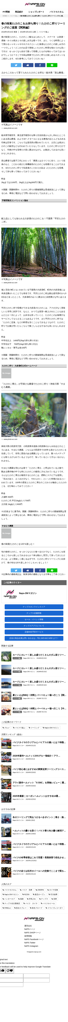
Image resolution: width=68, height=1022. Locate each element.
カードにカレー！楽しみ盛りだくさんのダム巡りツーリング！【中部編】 (39, 668)
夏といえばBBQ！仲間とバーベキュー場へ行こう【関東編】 (39, 695)
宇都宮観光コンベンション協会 (15, 200)
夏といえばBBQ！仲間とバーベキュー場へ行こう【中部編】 (39, 708)
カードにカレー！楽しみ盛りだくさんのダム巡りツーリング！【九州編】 (39, 655)
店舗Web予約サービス (34, 632)
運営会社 (28, 926)
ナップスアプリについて (34, 626)
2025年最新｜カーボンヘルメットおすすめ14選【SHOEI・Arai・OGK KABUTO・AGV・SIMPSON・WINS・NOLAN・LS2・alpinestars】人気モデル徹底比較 (39, 796)
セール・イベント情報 (34, 619)
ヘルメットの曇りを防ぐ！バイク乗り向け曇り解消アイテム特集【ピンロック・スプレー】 (39, 831)
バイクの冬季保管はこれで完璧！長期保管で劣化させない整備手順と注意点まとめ (39, 857)
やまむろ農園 (7, 526)
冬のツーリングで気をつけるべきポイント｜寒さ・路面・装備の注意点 (38, 817)
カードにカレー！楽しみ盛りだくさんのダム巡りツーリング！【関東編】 (39, 682)
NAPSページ (29, 929)
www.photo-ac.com (10, 128)
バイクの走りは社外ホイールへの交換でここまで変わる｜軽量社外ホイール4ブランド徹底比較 (39, 871)
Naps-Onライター (18, 745)
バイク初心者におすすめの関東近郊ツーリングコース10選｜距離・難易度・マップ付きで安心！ (39, 769)
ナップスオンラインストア (34, 607)
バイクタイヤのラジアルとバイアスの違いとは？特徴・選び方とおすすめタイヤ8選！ (39, 742)
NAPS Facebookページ (34, 939)
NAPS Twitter (29, 943)
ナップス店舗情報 (33, 613)
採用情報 (28, 936)
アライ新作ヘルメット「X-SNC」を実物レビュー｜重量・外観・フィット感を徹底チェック (38, 782)
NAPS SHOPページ (32, 933)
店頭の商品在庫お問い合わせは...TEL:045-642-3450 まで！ (34, 638)
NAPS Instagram (31, 946)
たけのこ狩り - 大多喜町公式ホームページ (19, 366)
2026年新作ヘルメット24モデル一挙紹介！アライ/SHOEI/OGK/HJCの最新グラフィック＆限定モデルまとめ (39, 756)
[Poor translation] (9, 971)
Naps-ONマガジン (28, 593)
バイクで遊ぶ (17, 658)
